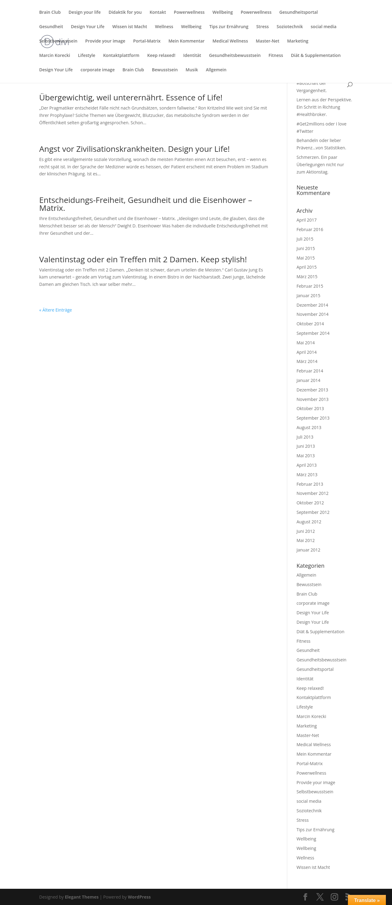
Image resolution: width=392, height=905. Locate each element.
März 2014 (306, 361)
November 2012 (312, 493)
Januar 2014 (308, 380)
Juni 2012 (305, 531)
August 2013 (308, 427)
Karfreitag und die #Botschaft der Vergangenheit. (314, 83)
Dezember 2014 (312, 305)
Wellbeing (223, 12)
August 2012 (308, 522)
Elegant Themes (82, 897)
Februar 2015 (309, 286)
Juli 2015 (304, 239)
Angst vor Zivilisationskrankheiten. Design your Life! (134, 148)
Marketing (297, 41)
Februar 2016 (309, 229)
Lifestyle (86, 55)
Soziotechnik (290, 26)
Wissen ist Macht (129, 26)
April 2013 (306, 465)
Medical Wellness (230, 41)
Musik (192, 70)
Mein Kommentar (186, 41)
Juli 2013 (304, 437)
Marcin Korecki (54, 55)
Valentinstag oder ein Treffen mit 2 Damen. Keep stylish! (143, 259)
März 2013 (306, 474)
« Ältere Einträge (55, 310)
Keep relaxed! (161, 55)
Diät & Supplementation (316, 55)
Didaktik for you (124, 12)
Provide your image (105, 41)
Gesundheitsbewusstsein (235, 55)
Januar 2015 (308, 295)
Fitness (276, 55)
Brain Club (50, 12)
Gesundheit (51, 26)
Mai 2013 (305, 455)
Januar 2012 (308, 550)
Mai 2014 (305, 343)
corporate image (98, 70)
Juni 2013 (305, 446)
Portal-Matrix (146, 41)
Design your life (85, 12)
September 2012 (313, 512)
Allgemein (216, 70)
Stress (262, 26)
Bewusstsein (165, 70)
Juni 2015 (305, 248)
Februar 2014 (309, 371)
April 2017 (306, 220)
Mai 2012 (305, 540)
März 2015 (306, 276)
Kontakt (157, 12)
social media (324, 26)
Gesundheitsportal (298, 12)
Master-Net (267, 41)
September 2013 (313, 418)
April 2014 (306, 352)
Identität (192, 55)
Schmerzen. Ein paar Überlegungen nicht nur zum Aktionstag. (320, 164)
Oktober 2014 (310, 324)
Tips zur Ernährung (228, 26)
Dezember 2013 (312, 390)
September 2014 (313, 333)
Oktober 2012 (310, 503)
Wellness (164, 26)
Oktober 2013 (310, 408)
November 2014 (312, 314)
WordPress (139, 897)
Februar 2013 (309, 484)
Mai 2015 (305, 258)
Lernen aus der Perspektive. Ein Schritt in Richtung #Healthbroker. (324, 107)
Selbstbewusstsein (58, 41)
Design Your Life (87, 26)
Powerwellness (189, 12)
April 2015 (306, 267)
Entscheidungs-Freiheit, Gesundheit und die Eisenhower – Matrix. (145, 203)
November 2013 (312, 399)
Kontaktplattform (121, 55)
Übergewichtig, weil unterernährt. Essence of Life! (130, 97)
